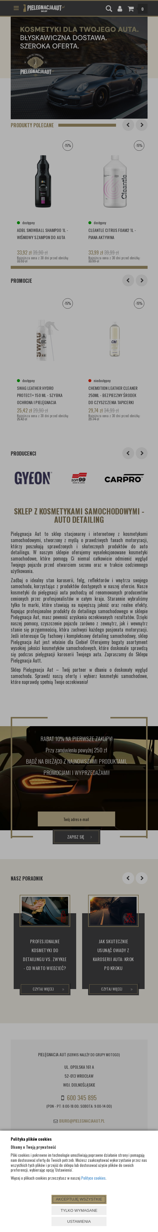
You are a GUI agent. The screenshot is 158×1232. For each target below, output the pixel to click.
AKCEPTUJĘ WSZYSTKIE (79, 1199)
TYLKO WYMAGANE (79, 1210)
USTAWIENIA (79, 1221)
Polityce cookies (93, 1178)
